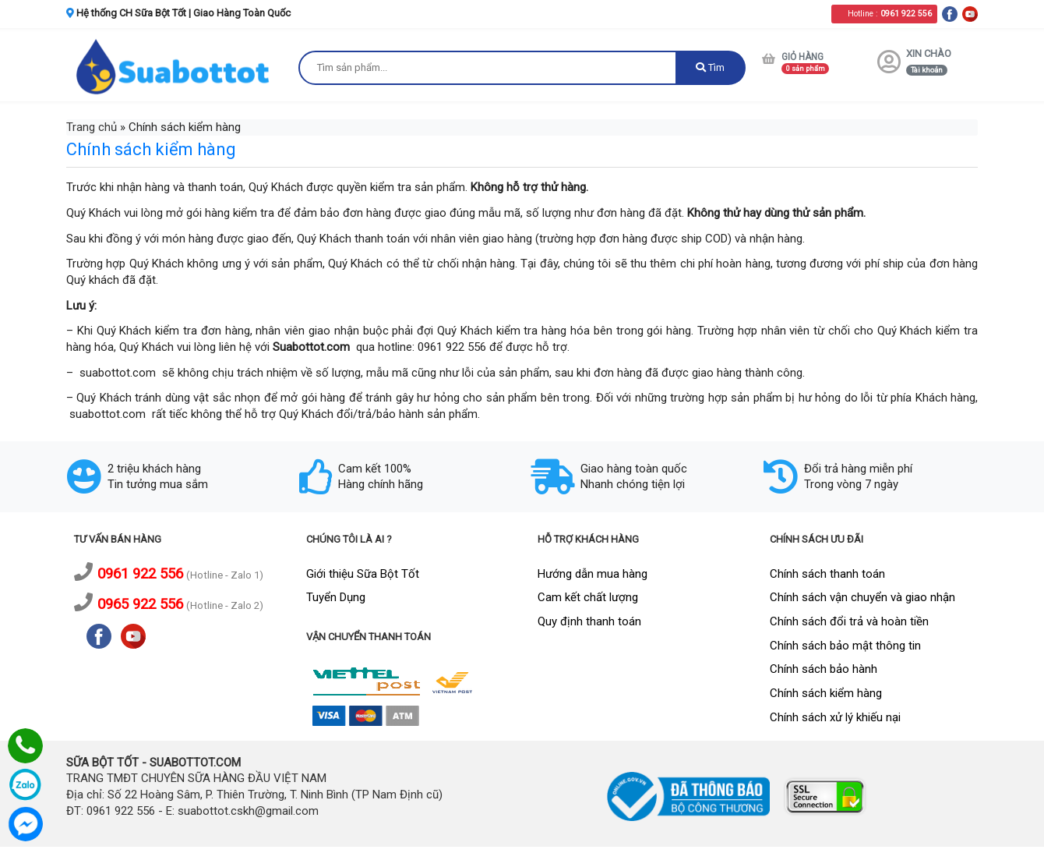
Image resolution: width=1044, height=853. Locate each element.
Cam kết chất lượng (588, 597)
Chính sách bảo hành (823, 669)
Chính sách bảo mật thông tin (845, 646)
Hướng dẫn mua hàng (592, 574)
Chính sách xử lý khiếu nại (835, 717)
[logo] (174, 66)
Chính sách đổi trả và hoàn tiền (849, 621)
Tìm (710, 67)
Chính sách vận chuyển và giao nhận (862, 597)
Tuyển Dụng (335, 597)
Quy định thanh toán (589, 621)
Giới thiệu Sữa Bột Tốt (362, 574)
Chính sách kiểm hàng (826, 693)
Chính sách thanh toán (827, 574)
